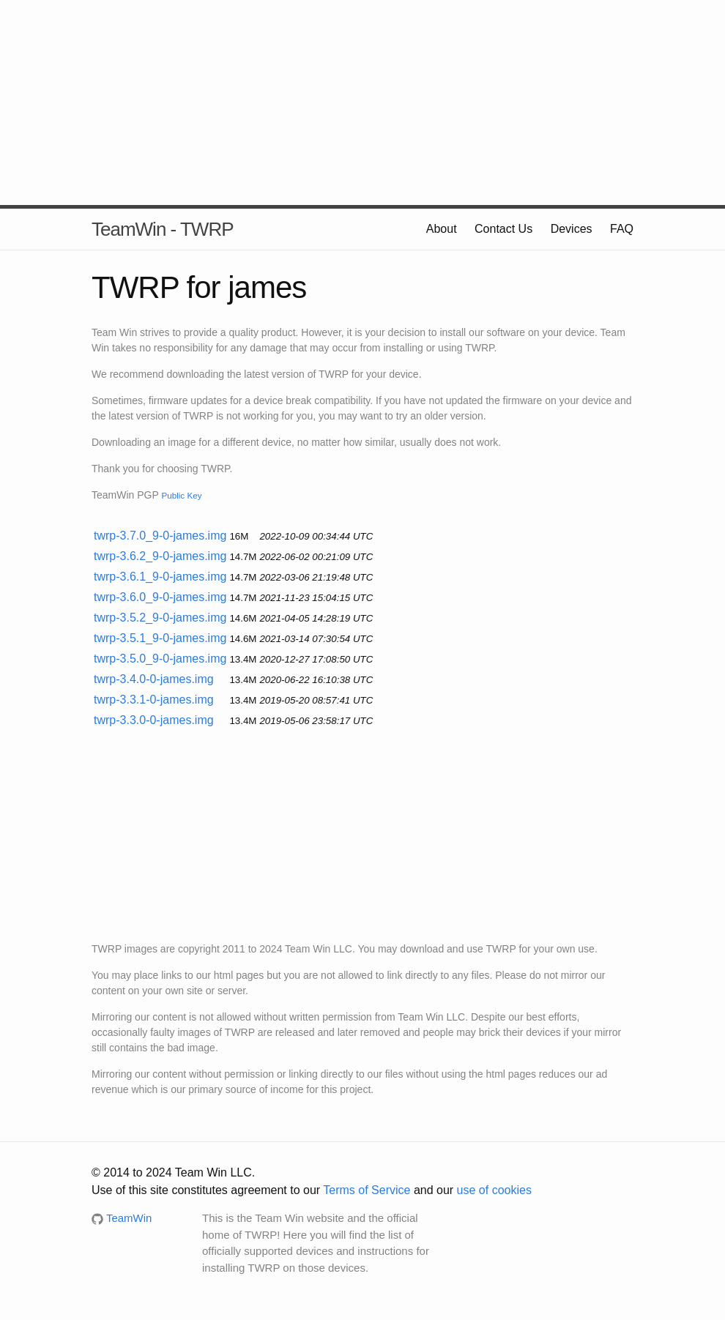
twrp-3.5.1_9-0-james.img (160, 638)
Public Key (181, 495)
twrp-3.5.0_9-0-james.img (160, 658)
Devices (571, 229)
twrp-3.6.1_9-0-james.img (160, 576)
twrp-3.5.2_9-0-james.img (160, 617)
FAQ (621, 229)
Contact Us (503, 229)
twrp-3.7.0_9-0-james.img (160, 535)
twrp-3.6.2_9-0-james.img (160, 556)
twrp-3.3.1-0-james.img (154, 699)
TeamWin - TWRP (163, 229)
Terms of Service (366, 1190)
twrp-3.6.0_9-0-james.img (160, 597)
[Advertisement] (362, 102)
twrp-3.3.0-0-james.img (154, 720)
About (441, 229)
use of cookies (494, 1190)
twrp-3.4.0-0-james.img (154, 679)
